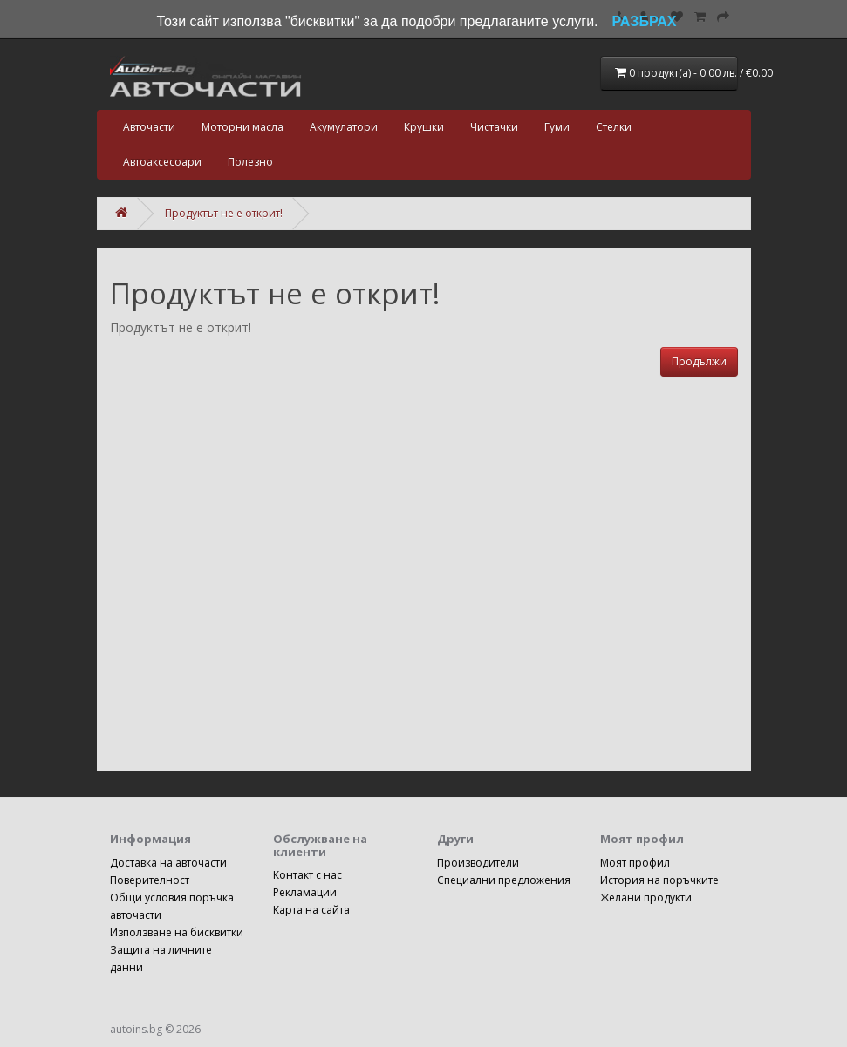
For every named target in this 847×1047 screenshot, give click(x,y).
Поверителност (149, 880)
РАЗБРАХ (644, 21)
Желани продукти (646, 897)
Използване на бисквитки (176, 932)
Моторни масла (242, 126)
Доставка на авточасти (168, 862)
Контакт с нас (307, 874)
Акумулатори (344, 126)
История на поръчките (659, 880)
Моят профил (635, 862)
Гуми (557, 126)
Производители (478, 862)
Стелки (614, 126)
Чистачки (494, 126)
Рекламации (305, 892)
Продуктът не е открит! (224, 213)
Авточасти (149, 126)
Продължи (699, 361)
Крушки (424, 126)
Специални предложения (503, 880)
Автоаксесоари (162, 161)
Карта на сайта (311, 909)
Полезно (250, 161)
